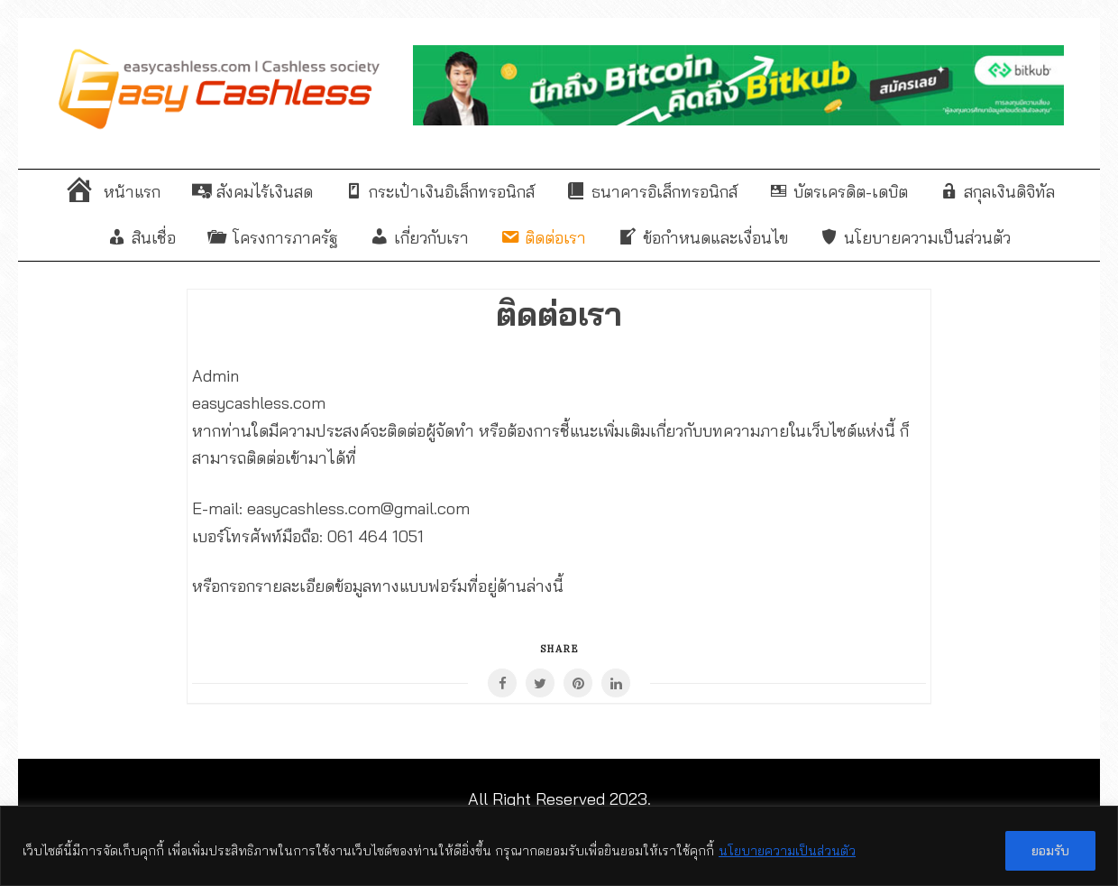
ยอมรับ (1050, 851)
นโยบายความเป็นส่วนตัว (787, 851)
